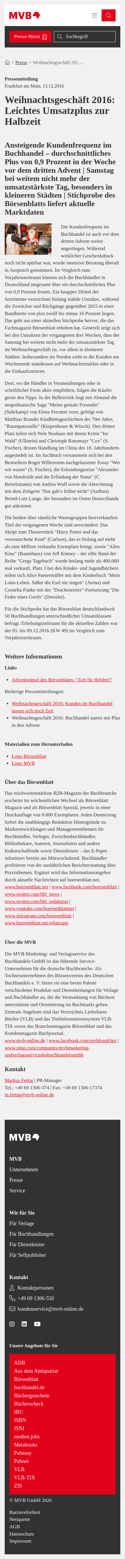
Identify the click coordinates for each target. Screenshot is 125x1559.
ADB (19, 1363)
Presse (21, 62)
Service (17, 1191)
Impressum (20, 1541)
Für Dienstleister (26, 1244)
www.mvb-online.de (25, 1040)
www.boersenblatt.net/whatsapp (36, 923)
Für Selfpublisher (27, 1255)
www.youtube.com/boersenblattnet (39, 908)
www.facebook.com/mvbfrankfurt (83, 1040)
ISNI (19, 1428)
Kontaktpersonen (36, 1288)
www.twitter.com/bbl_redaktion (36, 901)
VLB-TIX (24, 1478)
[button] (109, 15)
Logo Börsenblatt (29, 756)
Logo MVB (23, 763)
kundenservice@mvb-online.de (50, 1309)
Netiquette (19, 1519)
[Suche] (85, 36)
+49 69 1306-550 (36, 1298)
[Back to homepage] (24, 15)
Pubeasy (23, 1453)
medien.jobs (27, 1437)
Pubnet (21, 1461)
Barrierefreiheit (24, 1512)
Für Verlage (21, 1223)
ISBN (20, 1420)
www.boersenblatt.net (26, 887)
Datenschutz (21, 1534)
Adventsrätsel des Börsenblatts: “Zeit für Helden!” (62, 680)
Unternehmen (23, 1169)
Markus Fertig (19, 1080)
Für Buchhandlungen (31, 1234)
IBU (18, 1412)
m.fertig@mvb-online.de (29, 1095)
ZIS (18, 1486)
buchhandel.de (29, 1387)
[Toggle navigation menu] (95, 15)
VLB (19, 1469)
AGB (14, 1526)
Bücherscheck (29, 1404)
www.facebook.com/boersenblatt (84, 887)
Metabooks (25, 1445)
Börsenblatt (26, 1379)
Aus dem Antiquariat (36, 1371)
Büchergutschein (31, 1396)
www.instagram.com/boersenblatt (38, 916)
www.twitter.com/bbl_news (32, 894)
